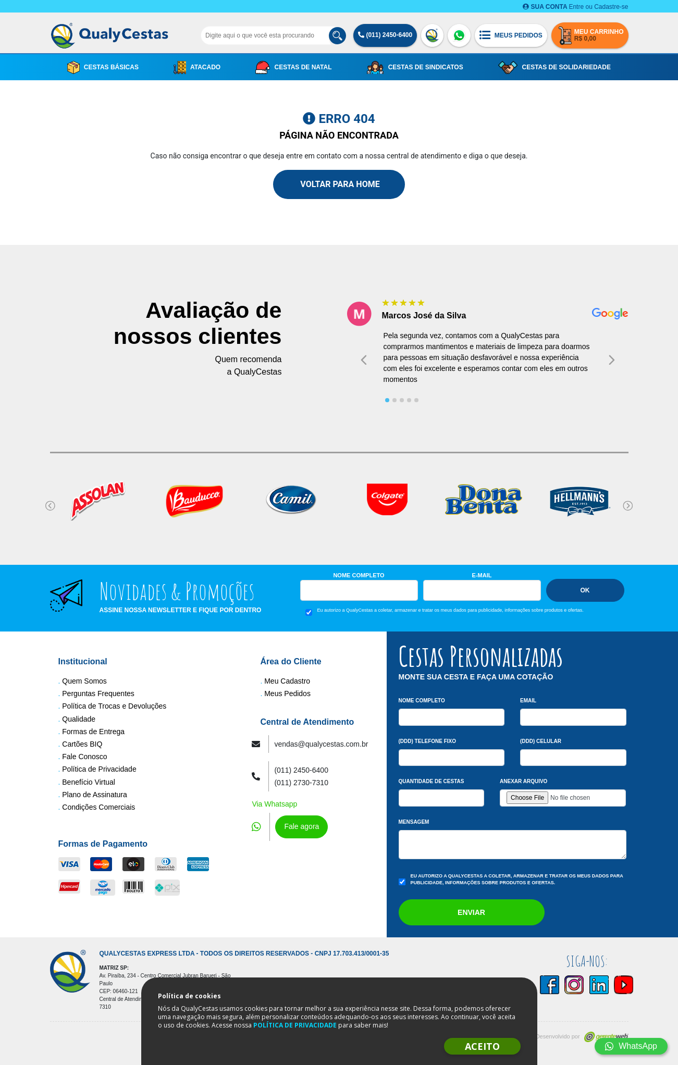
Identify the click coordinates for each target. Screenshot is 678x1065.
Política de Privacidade (99, 769)
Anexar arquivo (523, 781)
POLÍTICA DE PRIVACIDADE (295, 1025)
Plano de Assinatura (94, 794)
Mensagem (414, 822)
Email (528, 700)
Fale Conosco (84, 756)
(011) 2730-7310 (301, 782)
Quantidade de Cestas (431, 781)
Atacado (197, 67)
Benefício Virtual (88, 782)
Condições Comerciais (98, 807)
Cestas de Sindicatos (415, 67)
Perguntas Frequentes (98, 693)
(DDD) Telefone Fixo (428, 741)
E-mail (482, 575)
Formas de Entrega (93, 731)
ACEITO (482, 1046)
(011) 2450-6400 (385, 35)
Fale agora (301, 826)
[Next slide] (611, 359)
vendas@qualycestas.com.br (321, 744)
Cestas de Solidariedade (554, 67)
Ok (585, 590)
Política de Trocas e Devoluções (114, 706)
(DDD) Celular (540, 741)
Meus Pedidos (287, 693)
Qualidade (78, 719)
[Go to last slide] (363, 359)
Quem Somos (84, 681)
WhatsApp (631, 1046)
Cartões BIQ (82, 744)
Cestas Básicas (103, 67)
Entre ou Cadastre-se (575, 6)
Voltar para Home (338, 184)
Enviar (471, 912)
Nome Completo (358, 575)
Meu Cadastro (287, 681)
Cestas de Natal (293, 67)
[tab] (387, 400)
